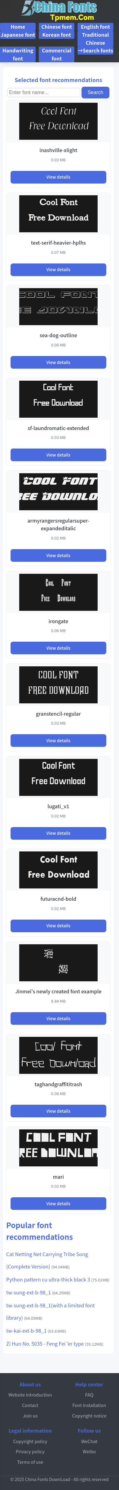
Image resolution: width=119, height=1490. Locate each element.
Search (96, 92)
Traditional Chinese (95, 38)
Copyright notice (89, 1415)
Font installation (89, 1405)
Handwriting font (17, 54)
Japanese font (18, 34)
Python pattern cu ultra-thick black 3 (58, 1279)
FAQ (89, 1394)
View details (58, 177)
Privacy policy (30, 1451)
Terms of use (30, 1462)
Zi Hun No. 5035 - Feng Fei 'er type (55, 1343)
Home (18, 26)
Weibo (89, 1451)
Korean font (56, 34)
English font (95, 26)
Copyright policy (30, 1441)
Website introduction (30, 1394)
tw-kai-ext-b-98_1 (36, 1330)
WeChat (89, 1441)
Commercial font (56, 54)
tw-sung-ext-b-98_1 (38, 1292)
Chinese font (56, 26)
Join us (30, 1415)
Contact (30, 1405)
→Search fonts (95, 50)
